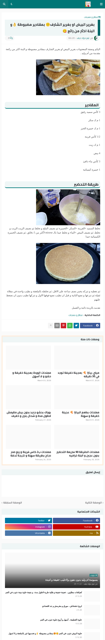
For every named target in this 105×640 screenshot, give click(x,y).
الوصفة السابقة (12, 502)
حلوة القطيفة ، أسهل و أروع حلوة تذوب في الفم (61, 620)
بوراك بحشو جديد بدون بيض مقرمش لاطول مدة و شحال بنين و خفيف (29, 414)
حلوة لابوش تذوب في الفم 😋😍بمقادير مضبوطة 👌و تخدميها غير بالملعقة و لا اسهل (45, 633)
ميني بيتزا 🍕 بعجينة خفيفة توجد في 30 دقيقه (78, 374)
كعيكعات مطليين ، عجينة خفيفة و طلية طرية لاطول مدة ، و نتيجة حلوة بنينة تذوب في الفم (43, 592)
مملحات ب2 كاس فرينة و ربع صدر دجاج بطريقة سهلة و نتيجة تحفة (30, 453)
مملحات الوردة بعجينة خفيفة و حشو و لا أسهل (31, 374)
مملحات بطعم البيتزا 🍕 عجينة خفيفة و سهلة (80, 414)
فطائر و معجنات (91, 17)
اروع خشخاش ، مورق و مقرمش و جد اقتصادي (62, 606)
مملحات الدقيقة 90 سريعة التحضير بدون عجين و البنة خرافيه (78, 453)
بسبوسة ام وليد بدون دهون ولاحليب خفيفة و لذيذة (71, 579)
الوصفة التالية (93, 502)
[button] (101, 4)
